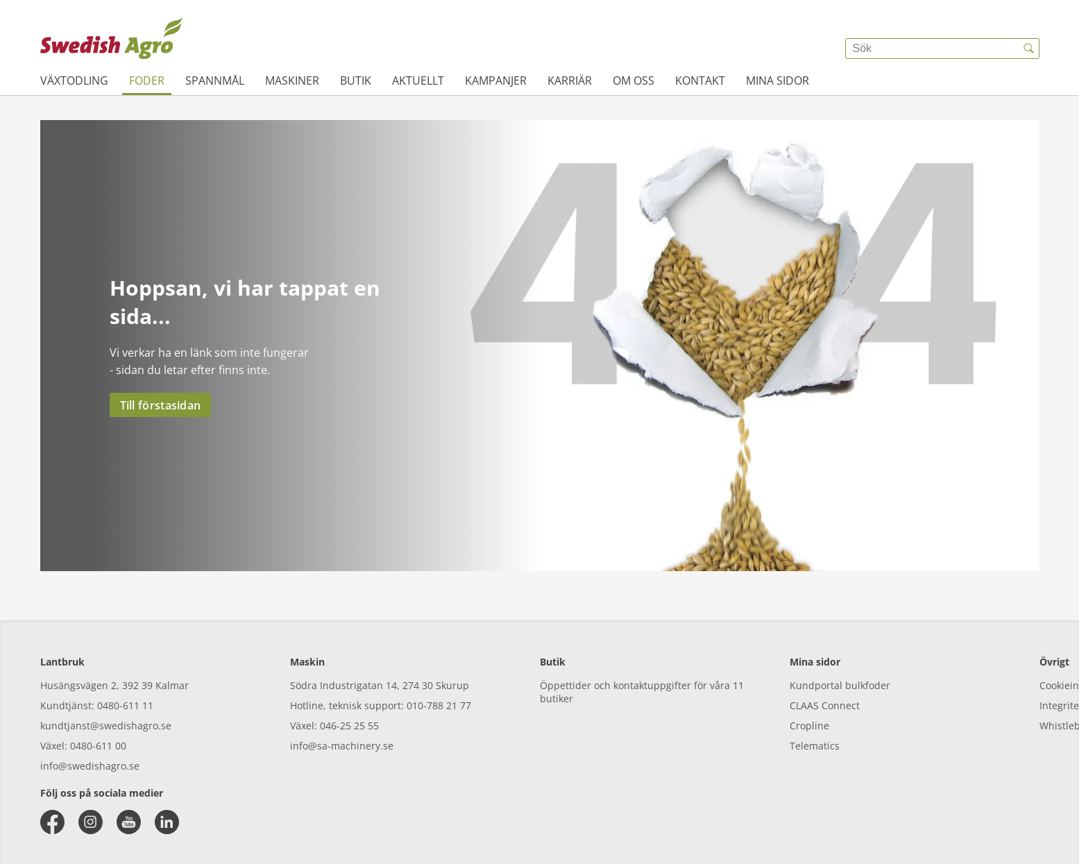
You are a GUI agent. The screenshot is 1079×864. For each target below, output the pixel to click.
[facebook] (52, 822)
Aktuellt (418, 80)
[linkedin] (167, 822)
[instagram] (90, 822)
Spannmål (214, 80)
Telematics (815, 745)
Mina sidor (777, 80)
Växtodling (74, 80)
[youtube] (129, 822)
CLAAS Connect (825, 705)
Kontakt (700, 80)
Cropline (809, 725)
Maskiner (292, 80)
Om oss (633, 80)
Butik (355, 80)
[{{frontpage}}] (111, 38)
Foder (146, 80)
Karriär (569, 80)
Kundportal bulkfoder (840, 685)
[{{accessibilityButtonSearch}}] (1029, 48)
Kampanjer (496, 80)
